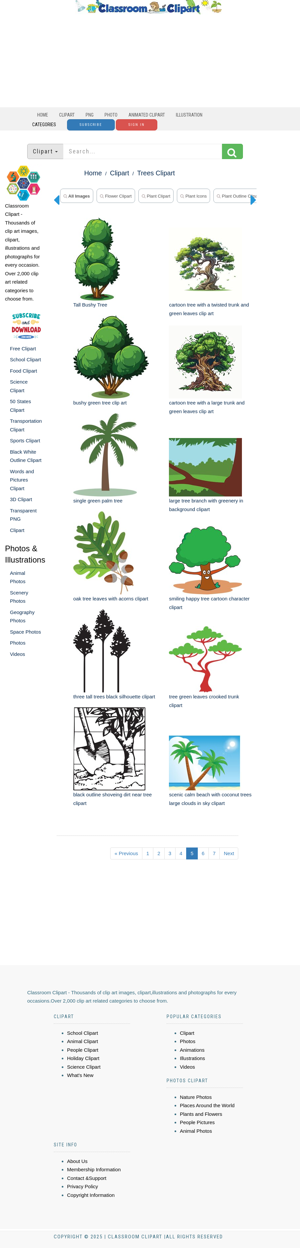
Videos (17, 654)
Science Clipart (84, 1067)
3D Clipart (21, 499)
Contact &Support (86, 1178)
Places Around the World (207, 1105)
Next (229, 853)
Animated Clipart (146, 115)
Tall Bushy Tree (90, 305)
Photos (18, 643)
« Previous (126, 853)
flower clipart (116, 196)
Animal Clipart (82, 1041)
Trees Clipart (156, 173)
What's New (80, 1075)
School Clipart (25, 359)
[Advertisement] (148, 60)
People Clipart (82, 1050)
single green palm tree (97, 500)
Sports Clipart (25, 440)
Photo (111, 115)
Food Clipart (23, 371)
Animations (192, 1050)
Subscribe (91, 125)
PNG (90, 115)
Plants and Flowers (201, 1114)
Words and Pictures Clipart (22, 480)
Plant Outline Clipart (238, 196)
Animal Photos (196, 1131)
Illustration (189, 115)
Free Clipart (23, 348)
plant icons (193, 196)
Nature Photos (196, 1097)
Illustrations (192, 1058)
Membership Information (94, 1169)
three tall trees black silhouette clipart (114, 696)
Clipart (67, 115)
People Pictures (197, 1122)
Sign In (136, 125)
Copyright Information (90, 1195)
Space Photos (25, 632)
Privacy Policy (82, 1186)
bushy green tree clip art (100, 402)
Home (42, 115)
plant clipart (156, 196)
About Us (77, 1161)
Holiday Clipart (83, 1058)
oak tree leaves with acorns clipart (110, 598)
